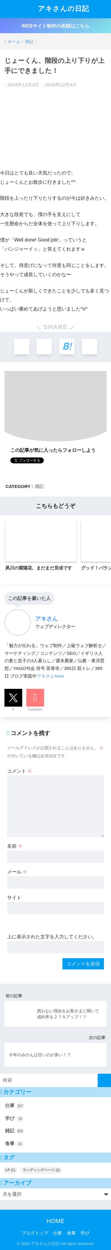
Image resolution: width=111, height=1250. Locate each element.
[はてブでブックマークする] (67, 346)
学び (14, 1118)
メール (17, 871)
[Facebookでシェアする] (44, 346)
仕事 (14, 1106)
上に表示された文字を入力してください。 (52, 936)
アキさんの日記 (56, 9)
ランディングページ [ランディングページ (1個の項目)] (41, 1170)
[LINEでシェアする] (89, 346)
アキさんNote (50, 675)
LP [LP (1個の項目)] (10, 1170)
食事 (14, 1143)
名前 (14, 846)
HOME (56, 1221)
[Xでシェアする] (21, 346)
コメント (19, 771)
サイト (14, 897)
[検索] (104, 1080)
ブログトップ (35, 1233)
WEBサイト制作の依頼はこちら (55, 25)
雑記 (39, 486)
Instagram (35, 709)
